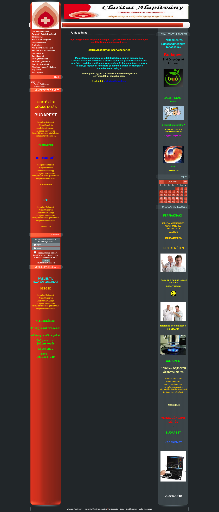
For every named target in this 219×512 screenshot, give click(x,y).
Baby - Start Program (128, 509)
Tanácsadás (113, 509)
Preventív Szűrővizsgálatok (95, 509)
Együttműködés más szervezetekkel (41, 85)
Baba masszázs (145, 509)
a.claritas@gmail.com (115, 81)
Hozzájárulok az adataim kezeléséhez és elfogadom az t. (45, 255)
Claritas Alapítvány (74, 509)
